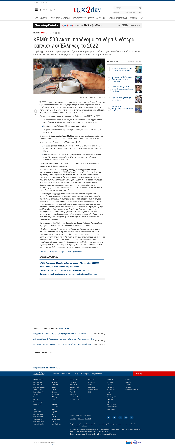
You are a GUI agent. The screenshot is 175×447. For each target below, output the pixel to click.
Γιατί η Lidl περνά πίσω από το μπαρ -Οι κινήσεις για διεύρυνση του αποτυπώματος (69, 344)
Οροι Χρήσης (85, 374)
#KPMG (44, 252)
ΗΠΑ (53, 409)
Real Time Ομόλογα (39, 387)
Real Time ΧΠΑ (38, 384)
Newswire (55, 382)
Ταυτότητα (55, 374)
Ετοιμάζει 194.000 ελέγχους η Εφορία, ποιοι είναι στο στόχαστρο (122, 79)
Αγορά (54, 387)
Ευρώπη (54, 412)
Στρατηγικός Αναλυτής (131, 389)
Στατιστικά (36, 394)
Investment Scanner (76, 397)
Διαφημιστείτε (97, 374)
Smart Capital (111, 409)
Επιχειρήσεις (55, 394)
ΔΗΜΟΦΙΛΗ (112, 61)
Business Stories (112, 407)
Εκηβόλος (128, 384)
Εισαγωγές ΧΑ (74, 389)
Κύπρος (54, 399)
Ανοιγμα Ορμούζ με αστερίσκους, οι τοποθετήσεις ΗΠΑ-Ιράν (122, 109)
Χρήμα (54, 416)
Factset (88, 419)
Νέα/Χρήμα (73, 384)
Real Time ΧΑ (37, 382)
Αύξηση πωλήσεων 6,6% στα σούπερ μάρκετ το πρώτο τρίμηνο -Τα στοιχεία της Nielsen (69, 340)
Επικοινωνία (65, 374)
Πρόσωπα (73, 382)
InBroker (84, 426)
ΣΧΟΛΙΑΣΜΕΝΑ (134, 61)
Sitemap (75, 374)
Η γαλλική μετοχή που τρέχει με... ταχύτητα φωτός (121, 99)
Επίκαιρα (54, 392)
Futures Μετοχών (38, 421)
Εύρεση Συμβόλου (38, 392)
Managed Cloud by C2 (49, 444)
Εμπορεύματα (56, 419)
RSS (89, 392)
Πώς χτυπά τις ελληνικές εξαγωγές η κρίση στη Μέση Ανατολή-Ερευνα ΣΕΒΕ (69, 334)
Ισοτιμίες (54, 421)
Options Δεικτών (38, 419)
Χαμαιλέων (128, 382)
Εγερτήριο (110, 399)
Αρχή (138, 374)
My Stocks (91, 382)
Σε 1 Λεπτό (55, 407)
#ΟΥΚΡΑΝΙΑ (100, 18)
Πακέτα (35, 397)
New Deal (128, 387)
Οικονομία (55, 384)
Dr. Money (110, 382)
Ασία (53, 414)
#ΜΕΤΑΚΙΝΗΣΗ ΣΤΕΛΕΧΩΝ (117, 18)
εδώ (124, 25)
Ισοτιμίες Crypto (56, 424)
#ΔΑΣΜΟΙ (133, 18)
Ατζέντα (109, 402)
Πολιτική (54, 397)
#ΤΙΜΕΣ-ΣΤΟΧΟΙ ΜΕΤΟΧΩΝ (60, 18)
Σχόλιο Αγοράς (37, 389)
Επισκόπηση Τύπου (112, 397)
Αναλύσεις (73, 394)
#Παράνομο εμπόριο (57, 252)
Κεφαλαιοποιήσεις (38, 402)
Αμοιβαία (72, 392)
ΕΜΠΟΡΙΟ (64, 328)
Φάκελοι (109, 392)
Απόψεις (109, 384)
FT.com (73, 419)
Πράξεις (35, 399)
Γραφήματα (91, 387)
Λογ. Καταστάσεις (93, 389)
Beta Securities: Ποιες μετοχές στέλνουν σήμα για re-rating (122, 69)
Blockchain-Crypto (75, 399)
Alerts (90, 384)
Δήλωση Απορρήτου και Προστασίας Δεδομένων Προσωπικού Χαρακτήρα (93, 434)
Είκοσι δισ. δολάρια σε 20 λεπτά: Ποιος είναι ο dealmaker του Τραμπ (122, 89)
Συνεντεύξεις (110, 387)
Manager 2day (111, 389)
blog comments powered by (46, 368)
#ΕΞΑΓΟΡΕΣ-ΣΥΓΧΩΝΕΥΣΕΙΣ (83, 18)
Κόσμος (54, 389)
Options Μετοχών (38, 424)
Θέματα (109, 394)
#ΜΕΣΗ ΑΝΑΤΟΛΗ (40, 18)
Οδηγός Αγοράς (74, 387)
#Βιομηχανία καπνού (75, 252)
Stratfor (80, 419)
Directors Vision (111, 404)
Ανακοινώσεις (37, 404)
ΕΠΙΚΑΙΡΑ (44, 33)
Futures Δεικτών (38, 416)
